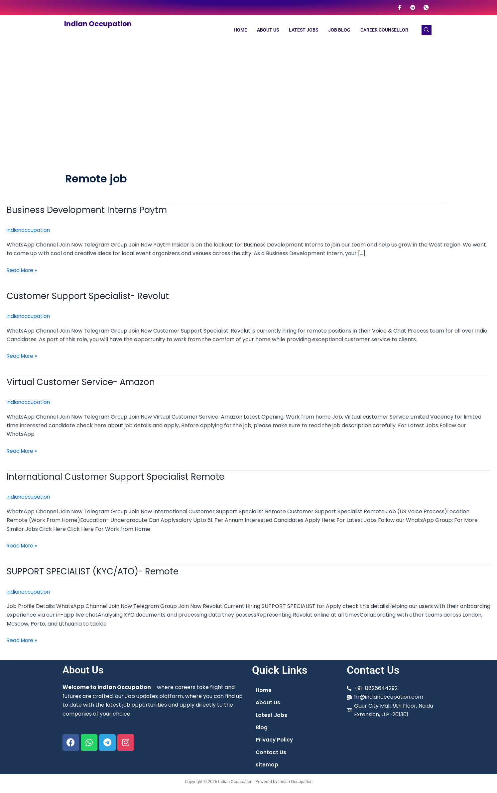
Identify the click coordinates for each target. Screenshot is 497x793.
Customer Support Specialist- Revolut (92, 295)
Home (240, 30)
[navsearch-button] (427, 30)
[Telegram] (413, 8)
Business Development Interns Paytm (90, 210)
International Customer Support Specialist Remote (119, 476)
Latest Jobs (303, 30)
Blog (262, 727)
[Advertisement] (248, 95)
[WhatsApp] (426, 8)
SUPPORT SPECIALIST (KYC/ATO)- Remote (98, 570)
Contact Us (271, 752)
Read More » (23, 270)
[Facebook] (400, 8)
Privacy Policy (275, 740)
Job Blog (339, 30)
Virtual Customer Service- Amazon (84, 381)
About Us (268, 30)
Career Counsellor (384, 30)
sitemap (267, 765)
